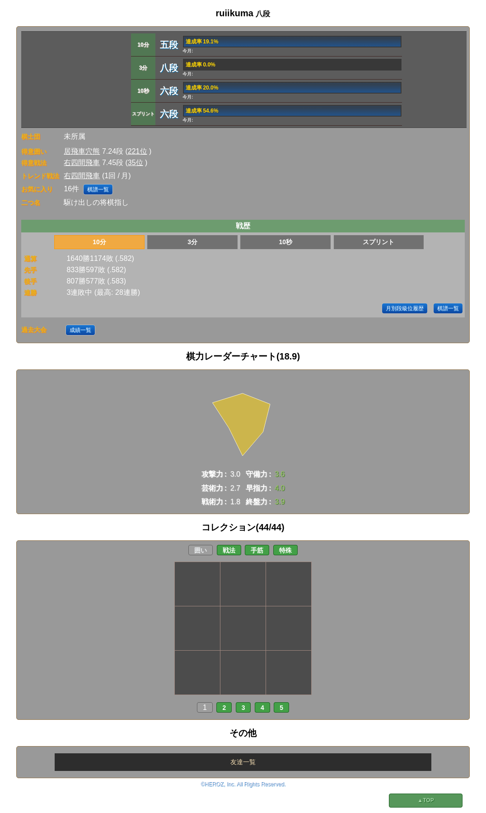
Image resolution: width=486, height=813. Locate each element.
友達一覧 (243, 762)
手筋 (257, 550)
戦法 (229, 550)
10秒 (285, 242)
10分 (99, 242)
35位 (135, 162)
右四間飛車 (82, 162)
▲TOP (425, 800)
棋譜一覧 (98, 189)
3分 (192, 242)
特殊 (285, 550)
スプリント (378, 242)
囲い (200, 550)
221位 (137, 151)
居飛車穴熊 (82, 151)
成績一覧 (80, 330)
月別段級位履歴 (405, 308)
